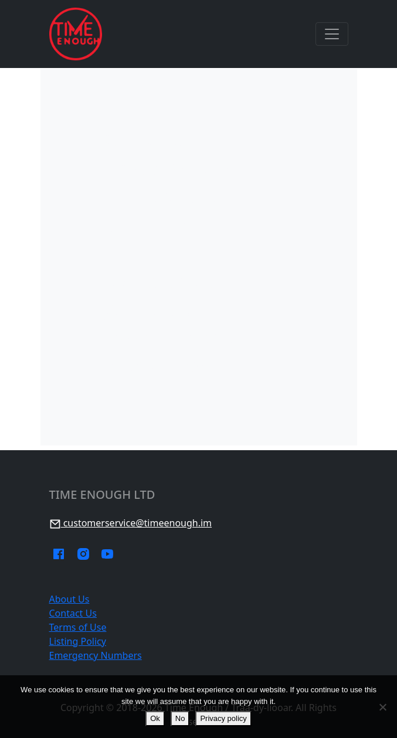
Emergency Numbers (95, 655)
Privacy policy (223, 718)
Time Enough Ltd (102, 495)
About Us (69, 599)
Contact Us (73, 613)
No (180, 718)
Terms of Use (78, 627)
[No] (382, 707)
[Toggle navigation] (331, 34)
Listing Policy (77, 641)
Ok (155, 718)
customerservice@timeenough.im (130, 522)
